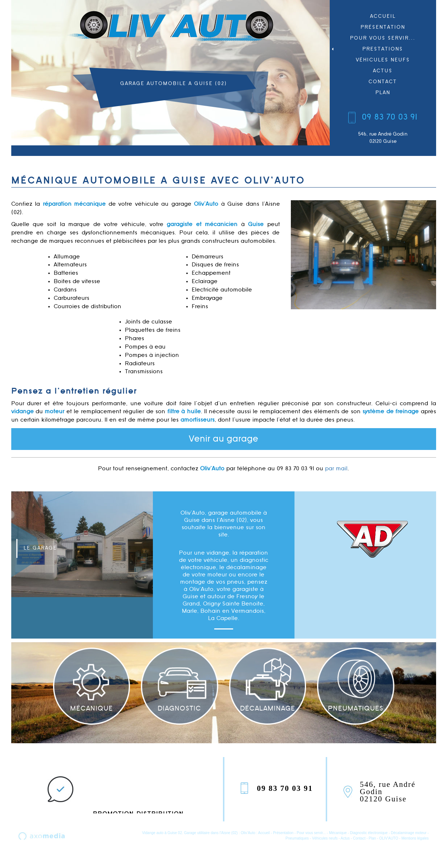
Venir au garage (223, 439)
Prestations (366, 49)
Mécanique (338, 833)
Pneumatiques (297, 838)
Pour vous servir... (382, 38)
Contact (383, 81)
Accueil (383, 16)
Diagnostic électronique (369, 833)
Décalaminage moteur (409, 833)
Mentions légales (414, 838)
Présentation (383, 27)
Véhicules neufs (383, 60)
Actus (383, 70)
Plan (382, 92)
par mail (336, 469)
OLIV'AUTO (388, 838)
